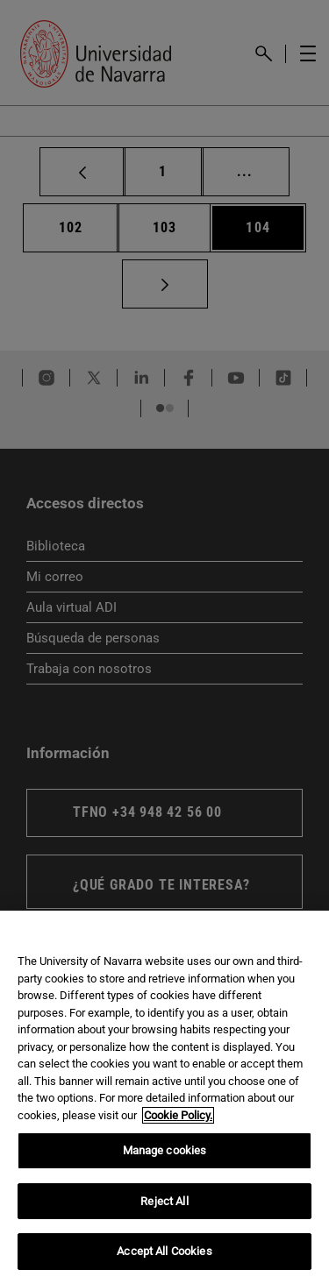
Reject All (164, 1201)
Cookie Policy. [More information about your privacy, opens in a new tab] (178, 1115)
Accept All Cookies (164, 1251)
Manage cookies (165, 1150)
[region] (164, 1097)
